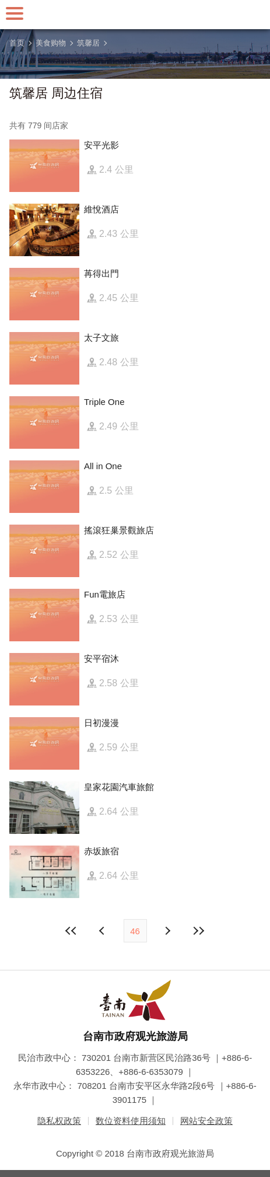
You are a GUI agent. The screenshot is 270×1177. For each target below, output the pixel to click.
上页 (167, 930)
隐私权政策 (59, 1121)
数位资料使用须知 (131, 1121)
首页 (16, 43)
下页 (103, 930)
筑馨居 (88, 43)
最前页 (71, 930)
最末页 (199, 930)
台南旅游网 (135, 14)
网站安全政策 (206, 1121)
